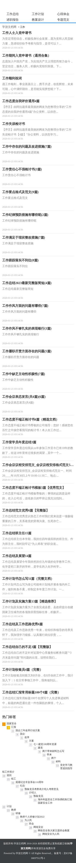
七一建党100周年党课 (45, 744)
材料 (58, 761)
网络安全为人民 (50, 834)
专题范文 (63, 19)
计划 (9, 806)
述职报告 (12, 19)
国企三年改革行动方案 (28, 730)
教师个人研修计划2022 (32, 816)
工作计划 (38, 14)
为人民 (28, 820)
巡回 (9, 775)
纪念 (22, 785)
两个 (53, 758)
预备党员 (38, 796)
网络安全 (38, 827)
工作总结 (12, 14)
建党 (40, 747)
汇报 (13, 727)
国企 (22, 733)
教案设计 (38, 19)
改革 (27, 737)
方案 (31, 740)
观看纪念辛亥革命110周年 (30, 782)
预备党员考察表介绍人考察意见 (42, 789)
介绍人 (32, 792)
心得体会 (63, 14)
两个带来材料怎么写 (53, 751)
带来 (49, 754)
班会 (31, 823)
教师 (13, 809)
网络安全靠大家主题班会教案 (54, 830)
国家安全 (11, 723)
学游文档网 (9, 26)
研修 (18, 813)
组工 (13, 778)
